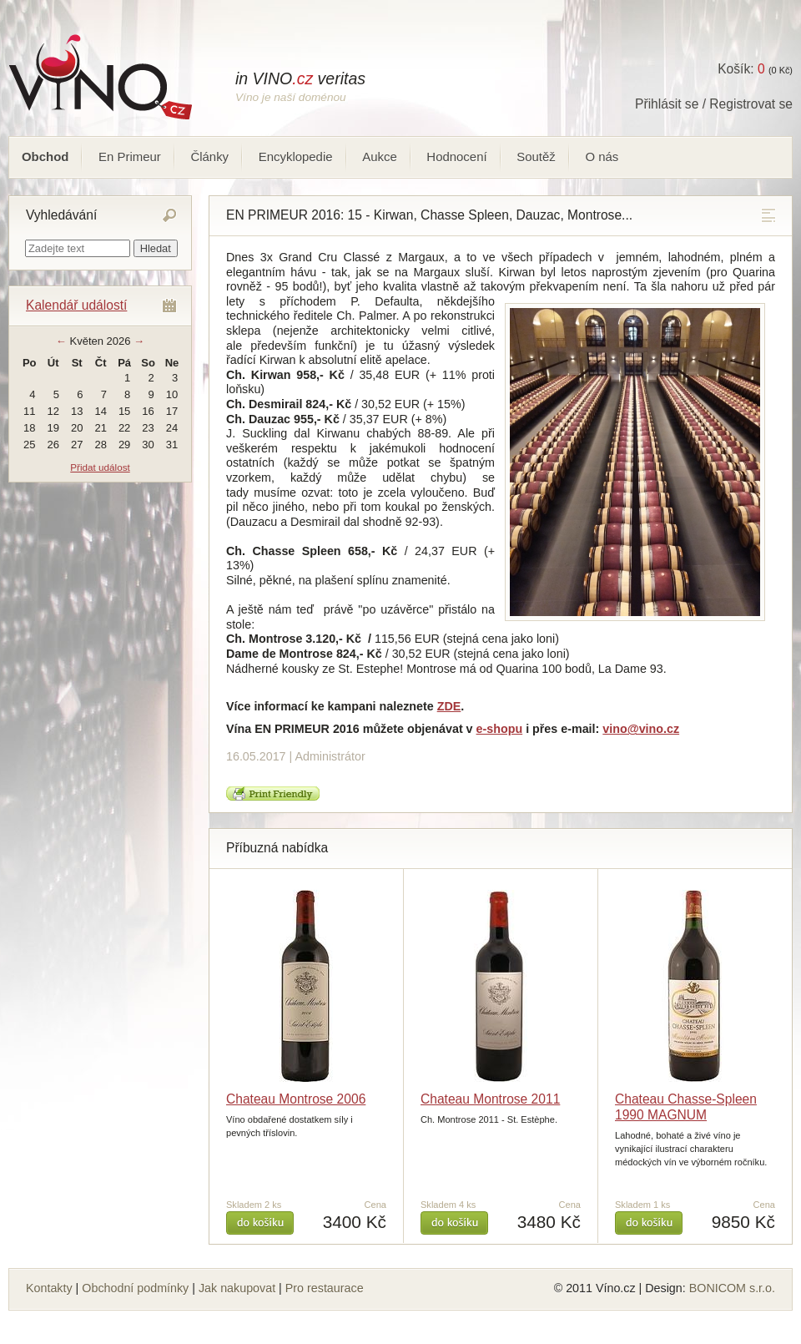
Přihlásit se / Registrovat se (714, 104)
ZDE (449, 706)
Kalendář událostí (76, 305)
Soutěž (536, 156)
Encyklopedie (296, 156)
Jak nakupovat (237, 1288)
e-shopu (499, 728)
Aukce (379, 156)
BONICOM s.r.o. (732, 1288)
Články (209, 156)
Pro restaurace (324, 1288)
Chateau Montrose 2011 (490, 1099)
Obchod (45, 156)
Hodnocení (456, 156)
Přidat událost (99, 467)
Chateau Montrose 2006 (295, 1099)
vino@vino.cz (640, 728)
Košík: (741, 69)
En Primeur (129, 156)
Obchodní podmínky (135, 1288)
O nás (601, 156)
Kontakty (49, 1288)
